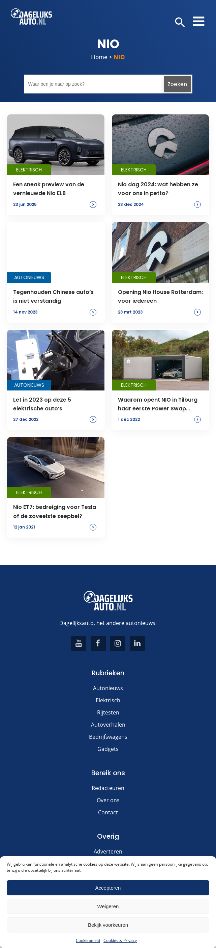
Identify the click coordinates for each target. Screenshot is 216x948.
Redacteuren (108, 788)
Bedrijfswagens (108, 736)
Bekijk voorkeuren (108, 925)
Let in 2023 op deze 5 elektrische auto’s (42, 404)
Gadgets (108, 749)
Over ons (108, 800)
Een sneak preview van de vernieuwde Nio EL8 (48, 189)
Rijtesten (108, 712)
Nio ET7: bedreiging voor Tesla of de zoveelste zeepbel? (54, 511)
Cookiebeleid (88, 940)
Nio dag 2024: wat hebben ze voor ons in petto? (158, 189)
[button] (180, 23)
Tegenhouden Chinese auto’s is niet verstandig (53, 296)
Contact (108, 812)
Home (99, 57)
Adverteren (108, 851)
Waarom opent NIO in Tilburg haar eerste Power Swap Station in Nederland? (157, 404)
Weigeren (108, 906)
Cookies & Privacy (120, 940)
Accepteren (108, 888)
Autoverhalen (108, 724)
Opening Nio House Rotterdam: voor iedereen (160, 296)
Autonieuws (108, 688)
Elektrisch (108, 700)
